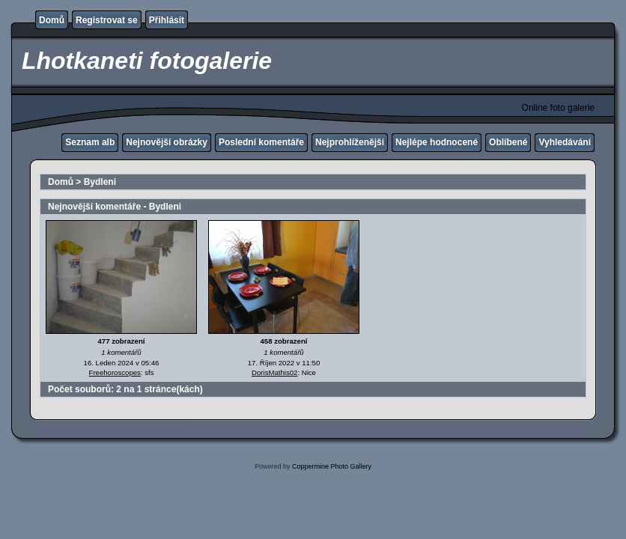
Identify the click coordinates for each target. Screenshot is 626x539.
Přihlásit (166, 20)
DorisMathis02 (274, 372)
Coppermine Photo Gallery (331, 466)
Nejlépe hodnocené (436, 142)
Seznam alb (90, 142)
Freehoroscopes (115, 372)
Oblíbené (508, 142)
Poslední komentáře (261, 142)
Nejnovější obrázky (166, 142)
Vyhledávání (564, 142)
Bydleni (100, 182)
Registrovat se (107, 20)
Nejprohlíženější (349, 142)
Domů (51, 20)
